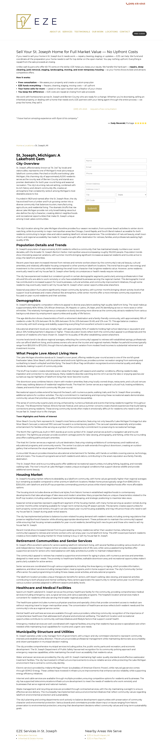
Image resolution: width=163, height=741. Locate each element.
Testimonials (82, 9)
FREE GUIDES (139, 9)
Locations (111, 9)
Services (67, 9)
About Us (55, 9)
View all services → (25, 723)
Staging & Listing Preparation (32, 718)
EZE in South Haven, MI (98, 709)
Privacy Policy (65, 738)
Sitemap (52, 738)
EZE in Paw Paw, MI (96, 712)
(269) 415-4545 (136, 3)
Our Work (97, 9)
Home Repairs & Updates (30, 715)
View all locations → (94, 717)
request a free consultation (103, 82)
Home (19, 119)
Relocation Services (27, 709)
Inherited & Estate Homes (30, 712)
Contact (125, 9)
